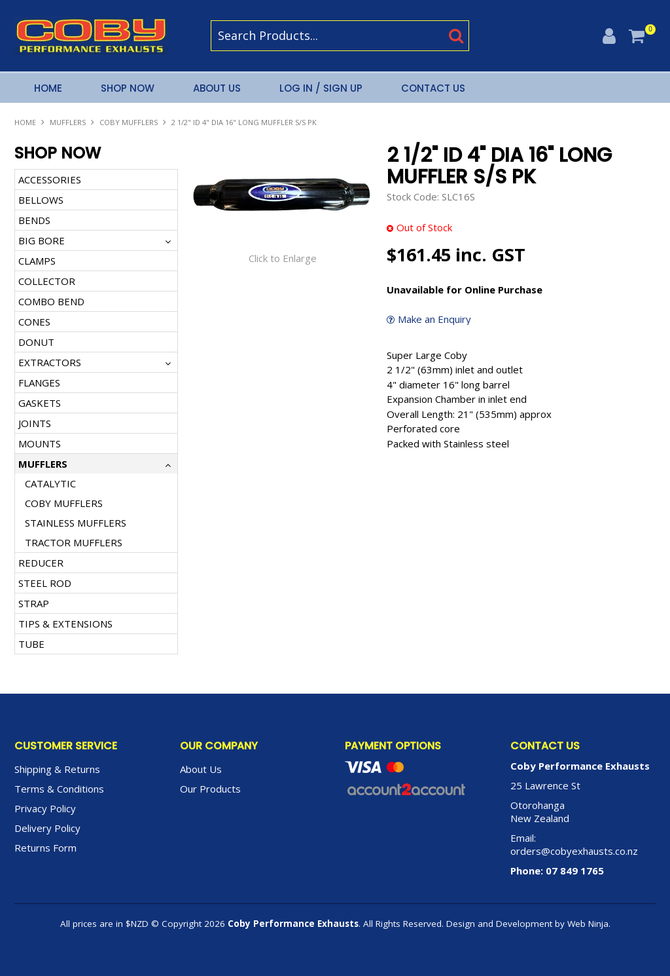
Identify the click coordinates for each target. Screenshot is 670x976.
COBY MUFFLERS (128, 122)
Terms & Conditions (59, 788)
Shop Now (127, 88)
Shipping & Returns (57, 769)
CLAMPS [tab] (37, 260)
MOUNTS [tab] (39, 443)
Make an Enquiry (434, 319)
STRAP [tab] (33, 603)
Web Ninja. (588, 923)
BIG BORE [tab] (41, 240)
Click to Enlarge (283, 258)
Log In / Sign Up (320, 88)
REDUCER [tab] (40, 562)
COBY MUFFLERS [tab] (64, 503)
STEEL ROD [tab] (44, 583)
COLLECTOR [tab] (46, 281)
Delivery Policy (47, 828)
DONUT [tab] (36, 341)
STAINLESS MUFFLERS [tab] (75, 522)
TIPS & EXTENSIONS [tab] (65, 623)
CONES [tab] (34, 321)
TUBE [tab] (31, 643)
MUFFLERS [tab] (42, 463)
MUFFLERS (68, 122)
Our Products (210, 788)
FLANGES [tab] (39, 382)
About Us (217, 88)
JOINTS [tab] (34, 423)
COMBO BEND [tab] (51, 301)
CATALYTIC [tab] (50, 483)
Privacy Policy (45, 808)
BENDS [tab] (34, 220)
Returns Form (45, 847)
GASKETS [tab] (39, 402)
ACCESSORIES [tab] (49, 179)
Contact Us (433, 88)
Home (48, 88)
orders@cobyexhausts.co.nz (574, 850)
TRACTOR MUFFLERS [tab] (73, 542)
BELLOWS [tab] (40, 199)
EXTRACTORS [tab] (49, 362)
